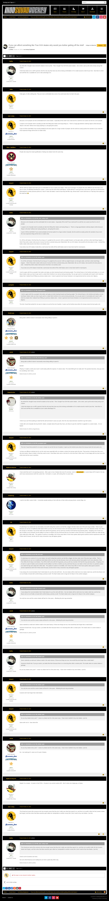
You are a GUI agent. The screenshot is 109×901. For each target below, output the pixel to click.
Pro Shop (73, 11)
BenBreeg (11, 495)
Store (83, 11)
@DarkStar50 (80, 472)
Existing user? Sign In (9, 2)
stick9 (11, 352)
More (101, 11)
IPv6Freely (11, 313)
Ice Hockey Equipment (29, 49)
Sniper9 (11, 183)
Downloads (92, 11)
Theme (4, 897)
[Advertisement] (33, 31)
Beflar (11, 49)
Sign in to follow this (91, 45)
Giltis (11, 89)
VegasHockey (11, 392)
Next (10, 868)
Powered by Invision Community (99, 898)
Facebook (97, 17)
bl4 (11, 522)
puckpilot (11, 285)
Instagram (101, 17)
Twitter (94, 17)
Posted (25, 61)
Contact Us (10, 897)
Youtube (104, 17)
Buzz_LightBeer (11, 147)
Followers (100, 45)
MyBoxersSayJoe (11, 467)
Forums (64, 11)
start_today (11, 116)
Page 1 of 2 (19, 56)
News (55, 11)
